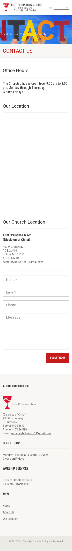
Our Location (10, 518)
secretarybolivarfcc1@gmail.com (23, 261)
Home (6, 505)
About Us (8, 512)
